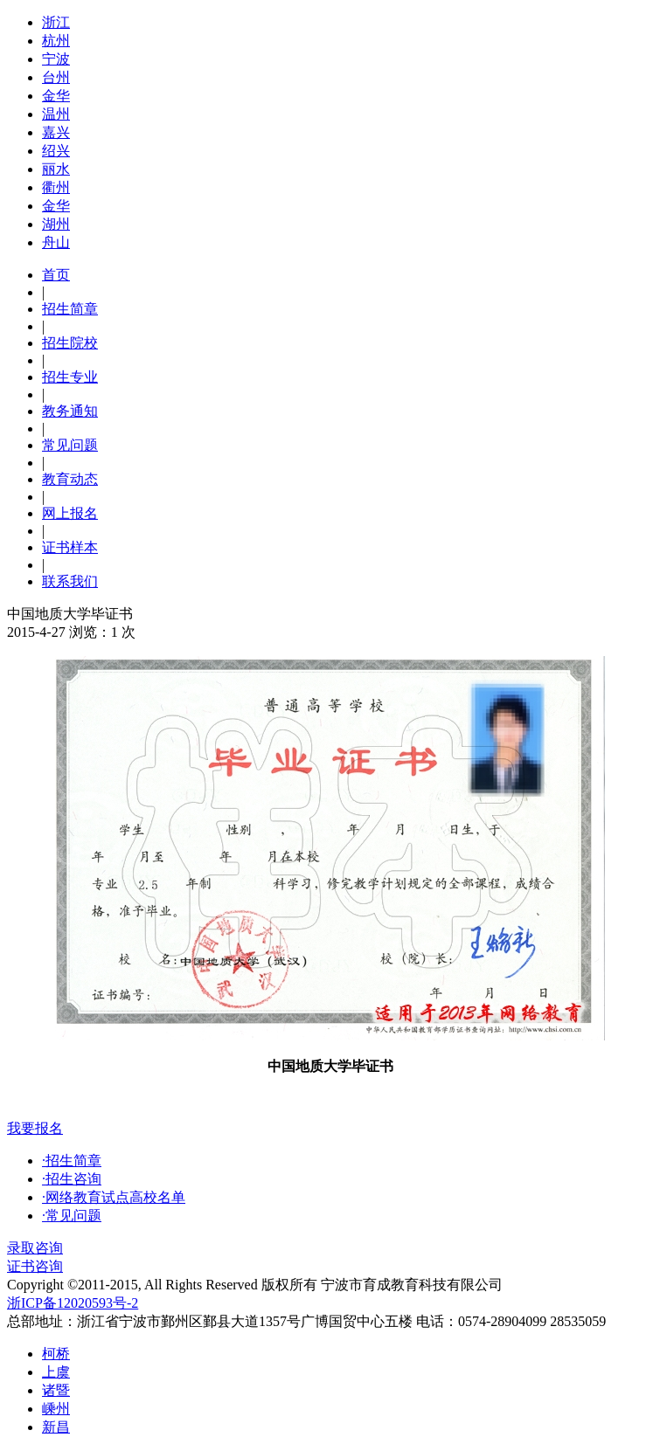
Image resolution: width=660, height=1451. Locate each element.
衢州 (56, 187)
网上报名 (70, 513)
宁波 (56, 59)
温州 (56, 114)
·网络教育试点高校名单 (113, 1197)
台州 (56, 77)
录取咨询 (35, 1247)
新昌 (56, 1427)
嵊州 (56, 1408)
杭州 (56, 40)
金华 (56, 95)
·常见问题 (71, 1215)
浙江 (56, 22)
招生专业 (70, 377)
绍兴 (56, 150)
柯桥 (56, 1353)
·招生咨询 (71, 1178)
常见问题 (70, 445)
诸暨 (56, 1390)
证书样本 (70, 547)
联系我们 (70, 581)
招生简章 (70, 308)
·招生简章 (71, 1160)
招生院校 (70, 342)
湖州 (56, 224)
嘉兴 (56, 132)
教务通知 (70, 411)
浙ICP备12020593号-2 (72, 1303)
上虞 (56, 1372)
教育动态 (70, 479)
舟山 (56, 242)
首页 (56, 274)
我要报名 (35, 1128)
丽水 (56, 169)
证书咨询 (35, 1266)
